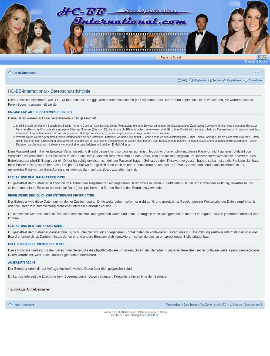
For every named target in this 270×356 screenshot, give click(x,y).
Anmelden (255, 80)
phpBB (121, 312)
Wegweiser (173, 304)
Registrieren (234, 80)
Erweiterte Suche (256, 61)
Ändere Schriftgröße (258, 71)
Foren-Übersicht (24, 72)
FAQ (184, 80)
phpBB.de (153, 315)
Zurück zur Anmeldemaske (30, 289)
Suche (216, 80)
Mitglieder (199, 80)
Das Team (190, 304)
